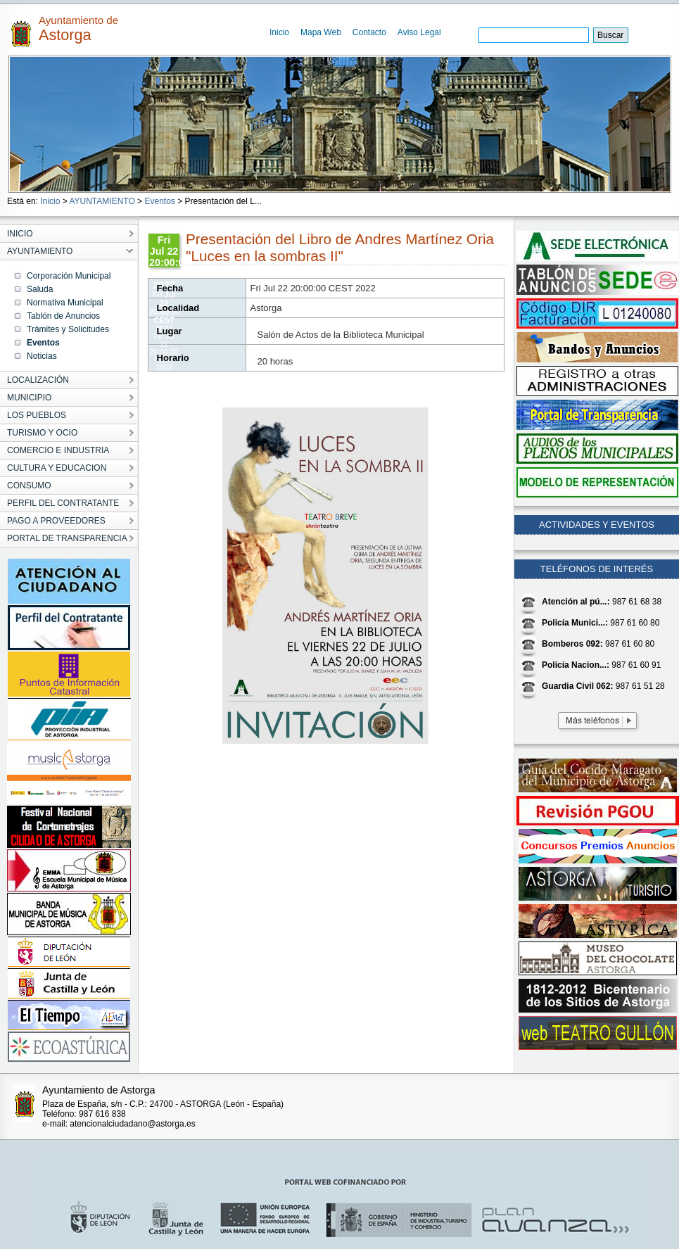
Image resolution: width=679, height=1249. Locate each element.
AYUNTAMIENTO (101, 201)
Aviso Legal (419, 32)
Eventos (159, 201)
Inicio (279, 32)
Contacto (369, 32)
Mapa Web (320, 32)
